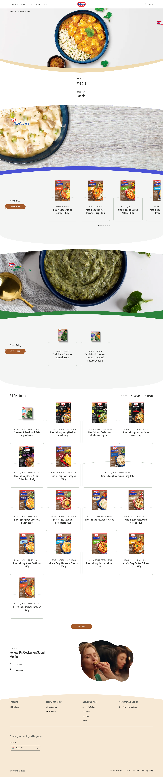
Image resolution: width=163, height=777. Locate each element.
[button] (98, 225)
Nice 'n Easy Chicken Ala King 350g (118, 467)
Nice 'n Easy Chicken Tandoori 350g (62, 200)
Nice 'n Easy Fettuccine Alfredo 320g (136, 510)
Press (85, 721)
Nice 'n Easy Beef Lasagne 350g (63, 467)
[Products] (15, 4)
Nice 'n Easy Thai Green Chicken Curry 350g (100, 423)
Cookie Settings (116, 770)
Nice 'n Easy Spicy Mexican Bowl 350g (63, 423)
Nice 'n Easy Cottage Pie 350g (100, 510)
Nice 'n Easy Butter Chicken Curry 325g (95, 200)
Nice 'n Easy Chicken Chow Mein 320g (136, 423)
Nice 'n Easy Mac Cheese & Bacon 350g (27, 510)
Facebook (52, 712)
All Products (14, 707)
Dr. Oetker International (128, 707)
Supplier (86, 716)
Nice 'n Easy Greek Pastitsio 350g (27, 554)
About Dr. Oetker (89, 707)
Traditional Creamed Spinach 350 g (62, 345)
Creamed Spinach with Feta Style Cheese (27, 423)
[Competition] (36, 4)
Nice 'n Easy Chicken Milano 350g (128, 200)
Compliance (87, 712)
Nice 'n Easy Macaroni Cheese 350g (63, 554)
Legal (128, 770)
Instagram (53, 707)
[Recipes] (48, 4)
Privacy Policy (147, 770)
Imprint (136, 770)
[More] (25, 4)
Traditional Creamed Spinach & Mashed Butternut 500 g (95, 345)
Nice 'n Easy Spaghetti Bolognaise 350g (63, 510)
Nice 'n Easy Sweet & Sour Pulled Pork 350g (27, 467)
